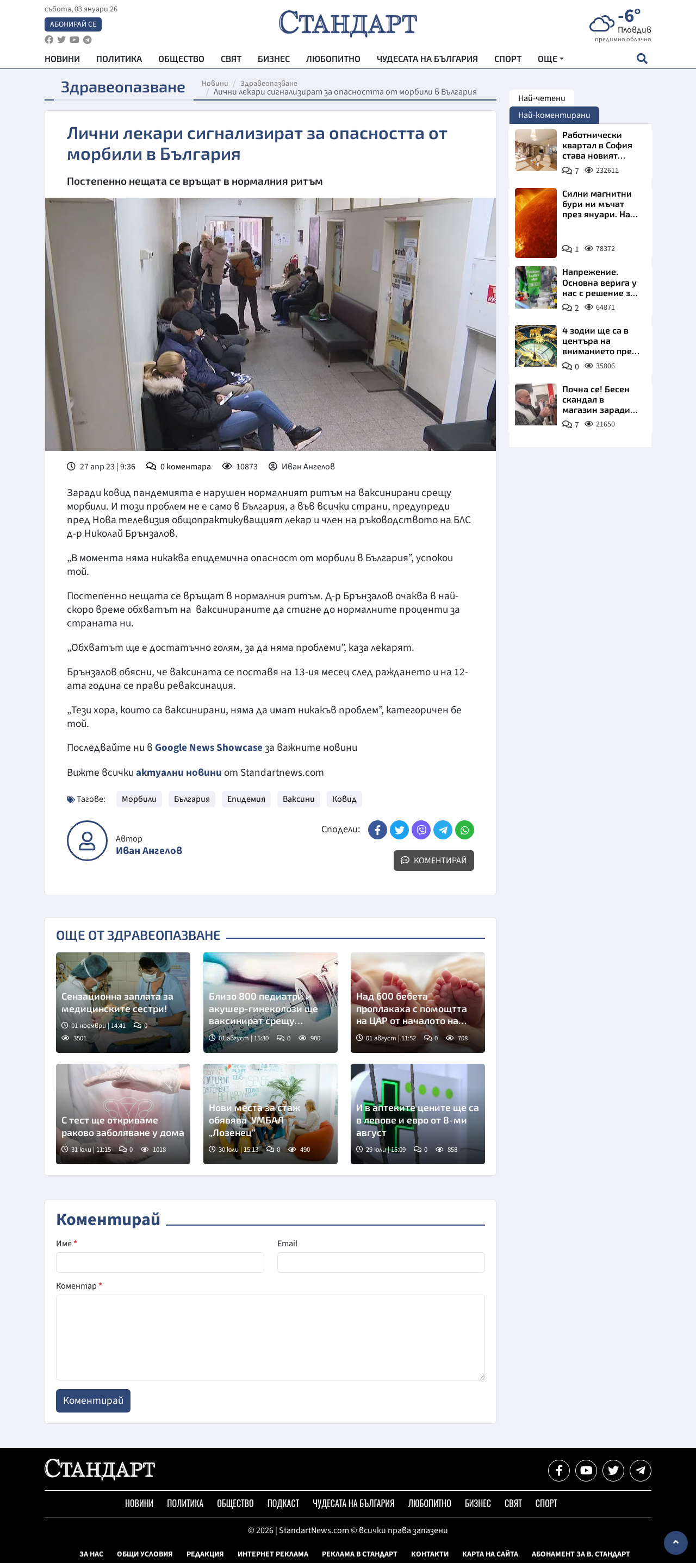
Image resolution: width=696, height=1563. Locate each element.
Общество (181, 60)
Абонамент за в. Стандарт (581, 1553)
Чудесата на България (427, 60)
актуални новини (179, 772)
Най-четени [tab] (542, 98)
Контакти (430, 1553)
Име (66, 1243)
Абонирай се (73, 25)
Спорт (507, 60)
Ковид (344, 798)
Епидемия (246, 798)
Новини (62, 60)
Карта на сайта (490, 1553)
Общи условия (145, 1553)
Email (287, 1243)
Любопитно (333, 60)
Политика (119, 60)
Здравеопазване (271, 83)
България (192, 798)
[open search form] (642, 60)
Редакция (205, 1553)
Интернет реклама (273, 1553)
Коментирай (434, 859)
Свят (231, 60)
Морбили (139, 798)
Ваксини (299, 798)
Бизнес (274, 60)
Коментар (79, 1285)
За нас (91, 1553)
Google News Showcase (209, 747)
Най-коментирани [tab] (554, 115)
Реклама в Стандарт (359, 1553)
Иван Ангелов (149, 850)
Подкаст (284, 1502)
